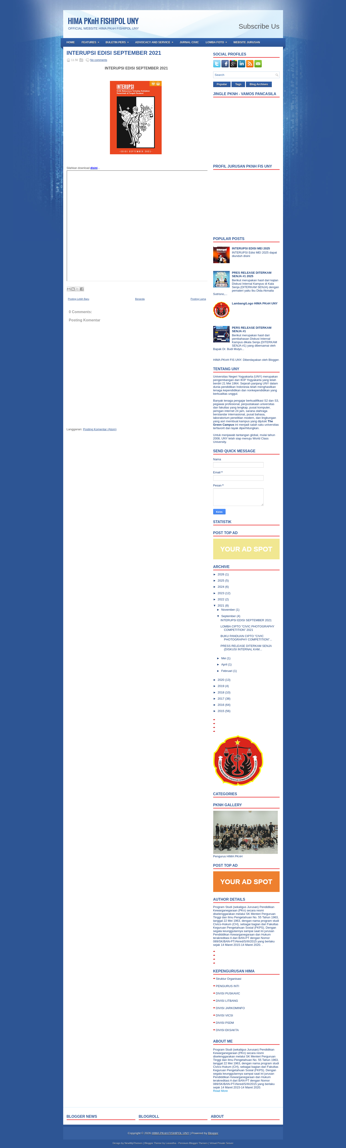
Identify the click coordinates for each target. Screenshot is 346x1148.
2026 (221, 574)
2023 (221, 593)
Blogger (274, 360)
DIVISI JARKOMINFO (230, 1008)
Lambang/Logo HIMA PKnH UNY (255, 303)
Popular (222, 84)
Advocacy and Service (155, 41)
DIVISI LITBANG (227, 1000)
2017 (221, 698)
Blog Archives (259, 84)
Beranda (140, 299)
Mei (224, 658)
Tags (238, 84)
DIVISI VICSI (224, 1015)
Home (71, 42)
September (229, 616)
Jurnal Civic (189, 42)
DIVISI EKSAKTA (227, 1030)
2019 (221, 686)
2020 (221, 680)
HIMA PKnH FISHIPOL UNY (103, 20)
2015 (221, 711)
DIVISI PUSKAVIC (228, 993)
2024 (221, 586)
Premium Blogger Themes (193, 1143)
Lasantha (171, 1143)
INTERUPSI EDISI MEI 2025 (251, 248)
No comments (98, 60)
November (228, 609)
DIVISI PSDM (225, 1022)
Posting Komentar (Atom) (100, 429)
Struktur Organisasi (228, 978)
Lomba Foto (218, 41)
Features (92, 41)
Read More (220, 1091)
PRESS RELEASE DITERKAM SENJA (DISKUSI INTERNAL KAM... (246, 647)
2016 (221, 704)
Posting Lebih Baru (78, 299)
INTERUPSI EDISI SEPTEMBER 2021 (114, 53)
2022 (221, 599)
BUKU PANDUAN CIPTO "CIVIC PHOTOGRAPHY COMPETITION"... (246, 637)
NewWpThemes (133, 1143)
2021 (221, 605)
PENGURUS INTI (227, 986)
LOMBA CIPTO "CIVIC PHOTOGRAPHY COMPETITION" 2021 (247, 628)
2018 (221, 692)
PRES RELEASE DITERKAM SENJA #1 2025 (252, 274)
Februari (227, 671)
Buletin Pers (119, 41)
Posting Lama (198, 299)
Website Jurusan (246, 42)
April (224, 664)
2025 (221, 580)
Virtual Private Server (221, 1143)
